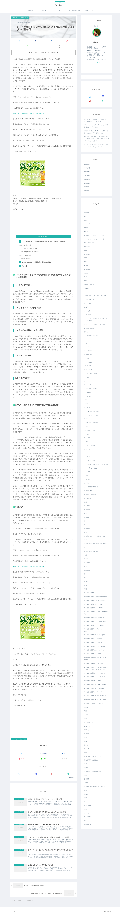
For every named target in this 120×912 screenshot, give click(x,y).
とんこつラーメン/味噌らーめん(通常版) (94, 324)
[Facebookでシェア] (27, 41)
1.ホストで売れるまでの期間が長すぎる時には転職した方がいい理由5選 (44, 236)
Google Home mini (89, 242)
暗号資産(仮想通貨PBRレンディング (93, 604)
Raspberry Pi (87, 269)
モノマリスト (87, 456)
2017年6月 (87, 164)
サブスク (86, 377)
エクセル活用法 (88, 350)
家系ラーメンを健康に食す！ (92, 551)
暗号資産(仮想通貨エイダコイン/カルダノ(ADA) (95, 630)
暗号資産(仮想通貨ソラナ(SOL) (92, 653)
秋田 (85, 763)
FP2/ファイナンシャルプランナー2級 (94, 235)
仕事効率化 (87, 483)
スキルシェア (87, 384)
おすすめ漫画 (87, 303)
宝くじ (86, 547)
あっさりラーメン (89, 299)
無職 (85, 741)
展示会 (86, 558)
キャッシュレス (88, 362)
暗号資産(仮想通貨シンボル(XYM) (93, 642)
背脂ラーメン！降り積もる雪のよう (93, 771)
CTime (86, 227)
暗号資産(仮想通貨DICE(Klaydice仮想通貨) (95, 596)
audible (86, 220)
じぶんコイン (87, 314)
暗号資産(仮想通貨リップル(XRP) (93, 692)
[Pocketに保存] (49, 41)
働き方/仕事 (87, 505)
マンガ (86, 441)
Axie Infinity (87, 224)
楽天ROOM (87, 726)
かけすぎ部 (87, 311)
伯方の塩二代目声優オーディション (93, 487)
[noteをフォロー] (68, 770)
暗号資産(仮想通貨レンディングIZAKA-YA (95, 695)
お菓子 (86, 307)
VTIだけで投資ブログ (90, 284)
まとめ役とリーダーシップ (91, 335)
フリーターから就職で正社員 (19, 734)
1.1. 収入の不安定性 (25, 240)
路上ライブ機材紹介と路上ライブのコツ (94, 786)
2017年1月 (87, 183)
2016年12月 (87, 187)
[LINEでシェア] (59, 41)
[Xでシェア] (17, 41)
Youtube (86, 288)
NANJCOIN (87, 254)
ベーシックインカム (89, 430)
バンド (86, 403)
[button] (70, 41)
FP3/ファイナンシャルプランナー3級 (94, 239)
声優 (85, 532)
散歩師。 (96, 42)
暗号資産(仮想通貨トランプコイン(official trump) (95, 658)
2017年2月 (87, 179)
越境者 (86, 782)
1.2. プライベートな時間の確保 (28, 243)
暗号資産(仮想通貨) (89, 592)
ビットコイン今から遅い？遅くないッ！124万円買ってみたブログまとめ (96, 126)
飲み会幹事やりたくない (90, 816)
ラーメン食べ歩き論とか (90, 468)
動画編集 (86, 517)
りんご (86, 339)
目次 (42, 231)
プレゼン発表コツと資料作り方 (92, 422)
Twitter (86, 276)
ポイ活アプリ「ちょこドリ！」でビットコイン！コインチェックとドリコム (96, 120)
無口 (85, 737)
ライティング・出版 (89, 460)
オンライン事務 (88, 354)
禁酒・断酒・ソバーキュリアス (92, 756)
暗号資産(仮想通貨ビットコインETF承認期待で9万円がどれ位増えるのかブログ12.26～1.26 (96, 668)
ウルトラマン (87, 347)
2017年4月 (87, 171)
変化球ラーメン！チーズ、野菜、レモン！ (95, 536)
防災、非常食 (87, 805)
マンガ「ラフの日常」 (90, 445)
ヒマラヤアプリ (88, 407)
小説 (85, 555)
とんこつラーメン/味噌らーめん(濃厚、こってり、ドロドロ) (96, 319)
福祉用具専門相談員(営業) (91, 760)
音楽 (85, 809)
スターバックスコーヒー (90, 388)
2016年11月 (87, 190)
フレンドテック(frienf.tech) (91, 415)
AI (84, 208)
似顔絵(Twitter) (88, 490)
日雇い (86, 585)
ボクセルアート (88, 434)
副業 (85, 513)
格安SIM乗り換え (88, 722)
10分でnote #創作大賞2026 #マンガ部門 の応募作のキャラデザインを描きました (96, 132)
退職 (85, 798)
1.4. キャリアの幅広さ (26, 250)
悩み (85, 574)
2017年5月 (87, 168)
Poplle (86, 265)
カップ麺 (86, 358)
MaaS (85, 250)
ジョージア (87, 381)
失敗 (85, 540)
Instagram (87, 246)
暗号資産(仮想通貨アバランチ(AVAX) (94, 617)
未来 (85, 718)
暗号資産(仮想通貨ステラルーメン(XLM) (94, 646)
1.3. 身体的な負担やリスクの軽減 (29, 247)
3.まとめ (24, 261)
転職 (85, 790)
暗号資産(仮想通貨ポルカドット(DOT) (94, 688)
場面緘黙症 (87, 528)
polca (85, 261)
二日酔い (86, 475)
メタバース (87, 453)
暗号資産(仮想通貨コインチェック (93, 638)
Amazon (86, 212)
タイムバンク (87, 396)
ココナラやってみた (89, 369)
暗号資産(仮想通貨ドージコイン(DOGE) (94, 663)
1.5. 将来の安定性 (25, 253)
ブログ (86, 419)
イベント (86, 343)
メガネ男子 (87, 449)
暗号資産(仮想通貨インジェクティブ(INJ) (95, 621)
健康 (85, 502)
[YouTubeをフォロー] (51, 770)
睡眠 (85, 752)
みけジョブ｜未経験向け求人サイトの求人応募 (28, 108)
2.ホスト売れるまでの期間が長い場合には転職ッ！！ (38, 257)
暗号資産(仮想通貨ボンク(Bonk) (92, 680)
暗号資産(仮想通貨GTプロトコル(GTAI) (94, 600)
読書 (85, 775)
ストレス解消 (87, 392)
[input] (96, 77)
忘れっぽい (87, 570)
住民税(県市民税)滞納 (90, 494)
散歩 (85, 577)
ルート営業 (87, 471)
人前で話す (87, 479)
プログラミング (88, 426)
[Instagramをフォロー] (35, 770)
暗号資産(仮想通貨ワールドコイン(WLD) (95, 699)
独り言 (86, 745)
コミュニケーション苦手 (90, 373)
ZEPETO (86, 292)
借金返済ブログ (88, 498)
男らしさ (86, 748)
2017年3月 (87, 175)
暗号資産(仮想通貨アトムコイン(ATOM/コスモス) (96, 612)
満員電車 (86, 733)
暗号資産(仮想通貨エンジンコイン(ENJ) (94, 635)
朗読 (85, 711)
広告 (85, 566)
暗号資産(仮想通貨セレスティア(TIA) (94, 650)
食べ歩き (86, 813)
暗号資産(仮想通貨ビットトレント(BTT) (94, 673)
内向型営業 (87, 509)
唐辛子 (86, 524)
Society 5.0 (87, 273)
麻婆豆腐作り (87, 824)
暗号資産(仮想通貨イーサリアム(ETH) (94, 625)
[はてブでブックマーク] (38, 41)
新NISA (86, 581)
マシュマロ (87, 437)
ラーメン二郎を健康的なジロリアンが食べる (96, 464)
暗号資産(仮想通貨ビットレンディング (94, 677)
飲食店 (86, 820)
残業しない (87, 729)
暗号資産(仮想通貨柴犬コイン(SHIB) (93, 703)
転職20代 (86, 794)
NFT (85, 258)
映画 (85, 589)
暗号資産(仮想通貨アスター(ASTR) (93, 608)
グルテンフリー (88, 366)
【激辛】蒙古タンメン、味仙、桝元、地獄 (95, 295)
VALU (85, 280)
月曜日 (86, 707)
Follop (86, 231)
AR (85, 216)
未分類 (86, 714)
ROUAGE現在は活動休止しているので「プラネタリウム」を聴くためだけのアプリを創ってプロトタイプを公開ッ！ (96, 139)
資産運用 (86, 779)
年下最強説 (87, 562)
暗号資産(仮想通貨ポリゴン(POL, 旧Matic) (95, 684)
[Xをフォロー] (19, 770)
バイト (86, 400)
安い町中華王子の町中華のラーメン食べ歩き (96, 543)
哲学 (85, 521)
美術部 (86, 767)
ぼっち (86, 332)
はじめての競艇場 (89, 328)
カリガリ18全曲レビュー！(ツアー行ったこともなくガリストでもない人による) (96, 145)
